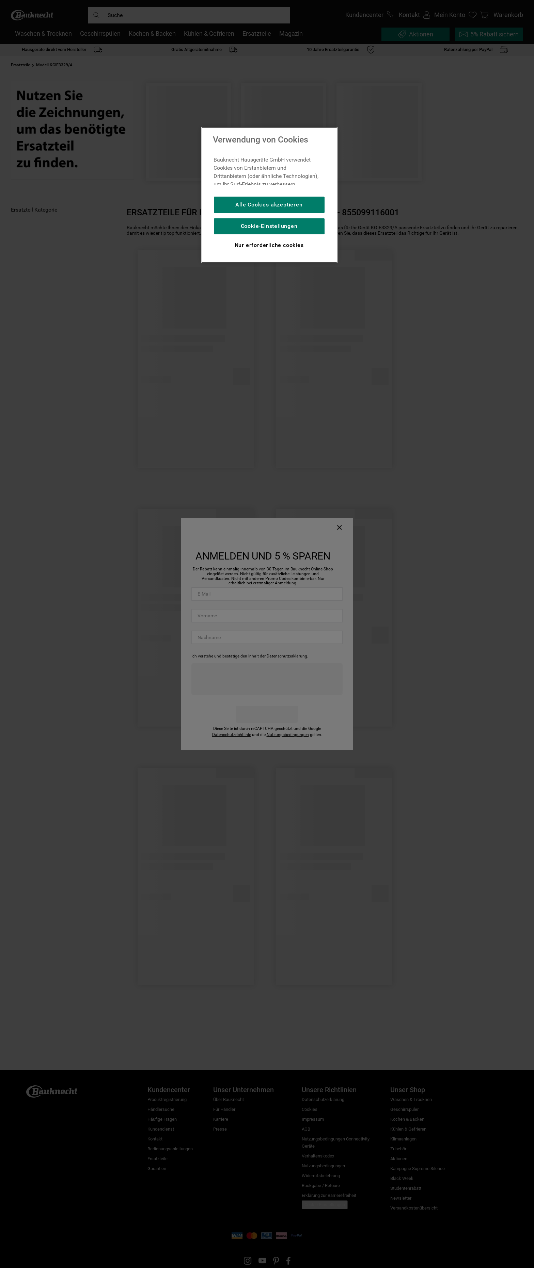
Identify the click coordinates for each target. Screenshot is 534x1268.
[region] (269, 195)
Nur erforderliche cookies (269, 245)
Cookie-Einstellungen (269, 226)
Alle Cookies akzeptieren (268, 204)
